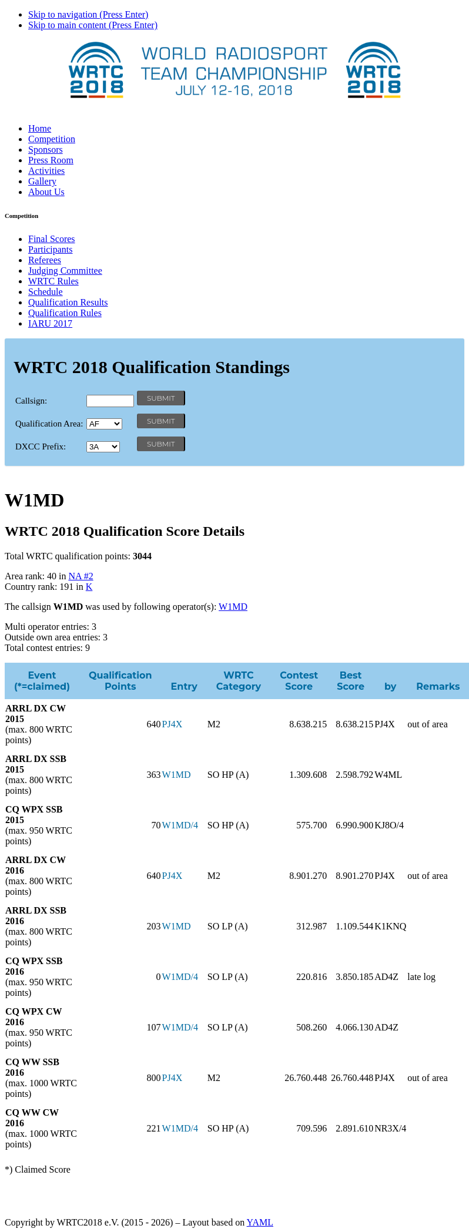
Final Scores (51, 239)
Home (39, 128)
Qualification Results (68, 302)
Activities (46, 171)
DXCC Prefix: (40, 446)
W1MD (233, 607)
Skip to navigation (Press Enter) (88, 14)
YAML (260, 1222)
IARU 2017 (50, 323)
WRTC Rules (53, 281)
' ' (104, 423)
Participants (50, 249)
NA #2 (80, 576)
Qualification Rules (65, 313)
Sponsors (45, 150)
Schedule (45, 292)
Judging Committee (65, 271)
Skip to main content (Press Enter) (93, 25)
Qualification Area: (49, 423)
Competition (51, 139)
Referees (44, 260)
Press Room (50, 160)
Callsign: (31, 400)
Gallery (42, 181)
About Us (46, 192)
